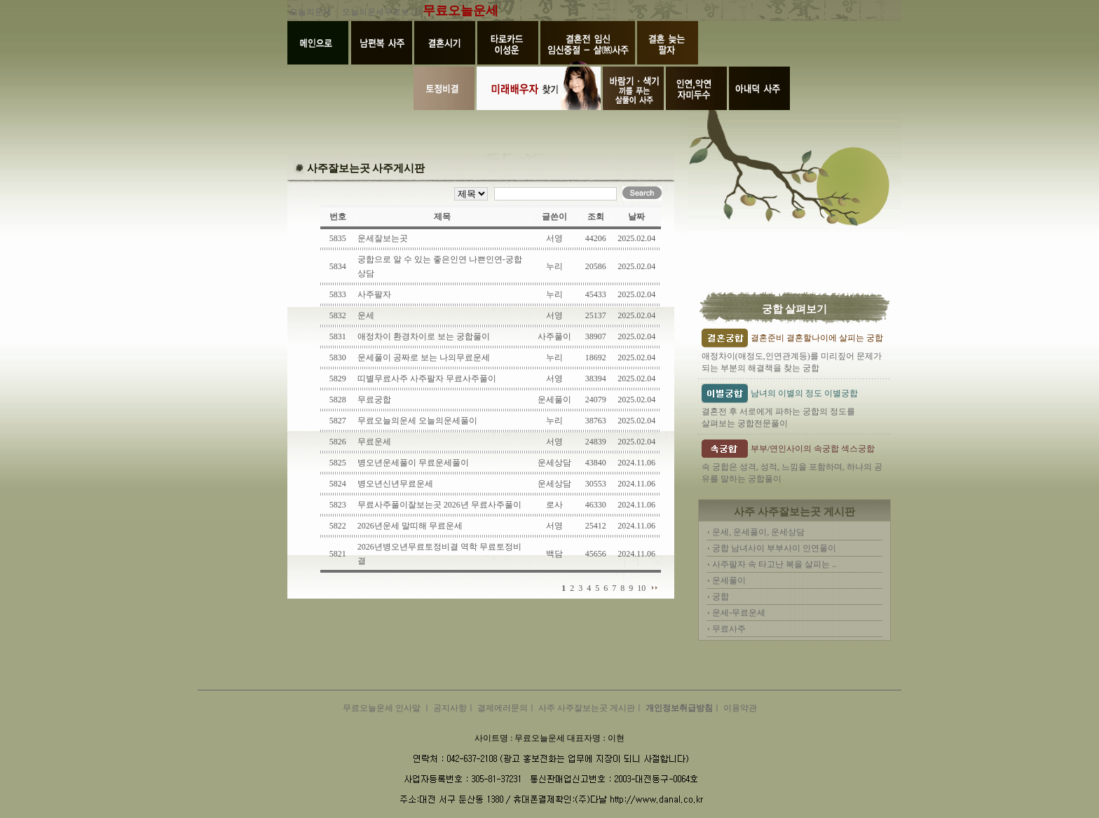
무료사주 (729, 629)
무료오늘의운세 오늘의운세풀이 (417, 420)
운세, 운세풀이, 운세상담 (758, 532)
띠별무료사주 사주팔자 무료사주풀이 (426, 378)
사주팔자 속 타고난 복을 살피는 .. (774, 564)
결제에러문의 (502, 708)
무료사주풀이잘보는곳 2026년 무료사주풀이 (439, 505)
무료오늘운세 (460, 11)
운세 (365, 315)
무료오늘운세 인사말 (383, 708)
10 (641, 588)
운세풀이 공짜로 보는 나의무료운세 (423, 357)
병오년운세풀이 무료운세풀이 (413, 463)
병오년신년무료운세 (395, 484)
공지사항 (450, 708)
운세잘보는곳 (382, 238)
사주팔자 (374, 294)
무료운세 (374, 442)
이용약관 (740, 708)
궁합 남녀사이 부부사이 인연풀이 (774, 548)
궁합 (720, 596)
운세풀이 (729, 580)
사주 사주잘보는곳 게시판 (586, 708)
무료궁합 (374, 399)
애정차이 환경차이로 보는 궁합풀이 (423, 336)
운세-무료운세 (738, 613)
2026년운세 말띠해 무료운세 (410, 526)
